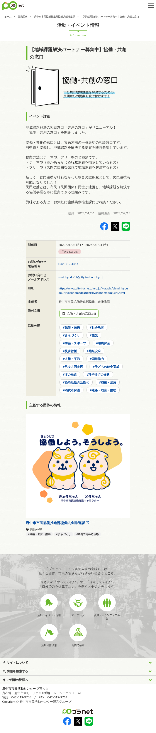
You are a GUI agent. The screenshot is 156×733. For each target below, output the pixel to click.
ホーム (8, 16)
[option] (78, 85)
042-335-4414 (68, 264)
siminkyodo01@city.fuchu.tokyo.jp (81, 277)
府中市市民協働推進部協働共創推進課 (54, 16)
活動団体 (23, 16)
